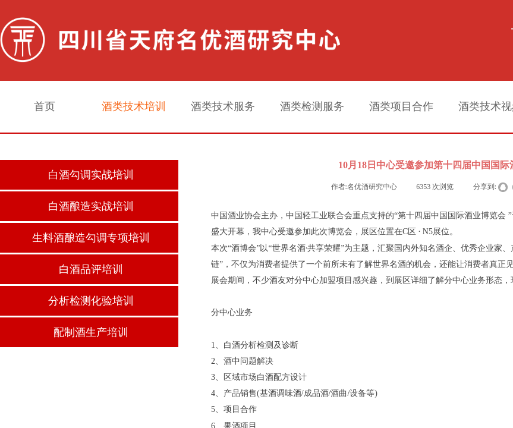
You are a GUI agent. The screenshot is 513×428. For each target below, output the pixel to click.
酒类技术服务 (223, 106)
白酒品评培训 (91, 269)
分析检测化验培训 (91, 301)
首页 (44, 106)
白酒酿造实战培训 (91, 206)
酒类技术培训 (134, 106)
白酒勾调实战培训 (91, 175)
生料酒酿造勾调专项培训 (91, 238)
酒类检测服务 (312, 106)
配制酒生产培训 (90, 332)
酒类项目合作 (401, 106)
